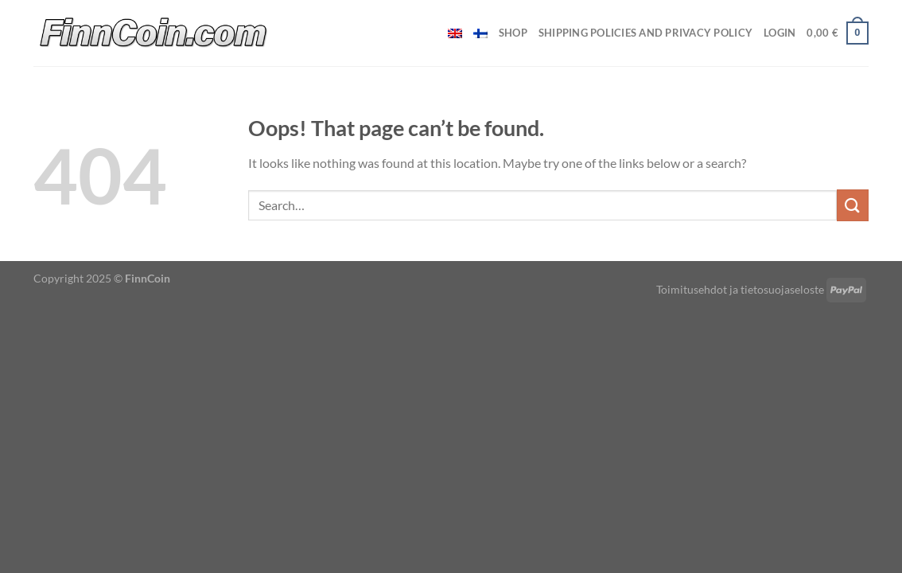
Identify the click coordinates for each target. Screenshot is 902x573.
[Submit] (853, 204)
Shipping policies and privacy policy (645, 32)
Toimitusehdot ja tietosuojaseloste (740, 289)
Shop (513, 32)
